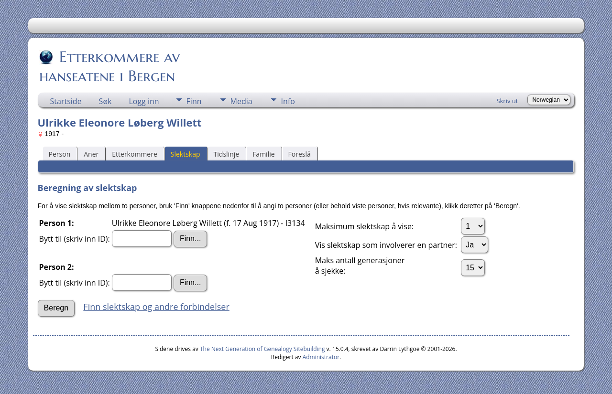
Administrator (321, 357)
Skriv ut (507, 100)
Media (241, 101)
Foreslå (299, 154)
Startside (66, 101)
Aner (91, 154)
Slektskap (185, 154)
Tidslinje (227, 154)
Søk (105, 101)
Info (288, 101)
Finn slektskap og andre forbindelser (156, 306)
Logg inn (144, 101)
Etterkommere (134, 154)
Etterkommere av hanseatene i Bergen (109, 66)
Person (60, 154)
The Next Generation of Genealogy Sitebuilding (262, 349)
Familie (263, 154)
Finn (194, 101)
